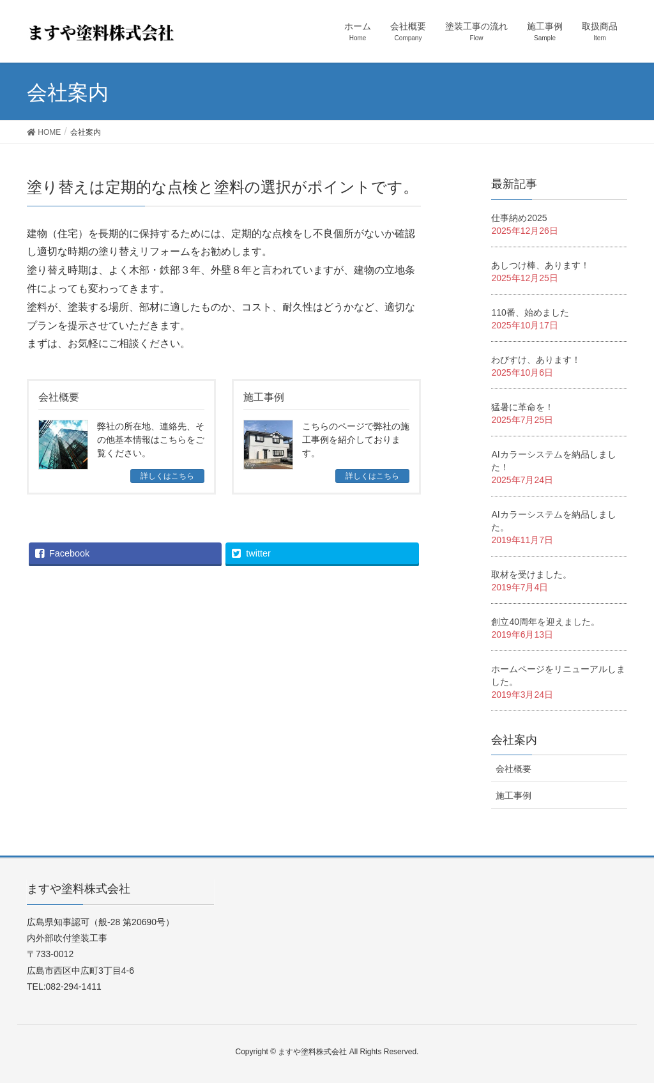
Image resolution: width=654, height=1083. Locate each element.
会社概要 (513, 769)
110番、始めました (529, 312)
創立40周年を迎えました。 (545, 622)
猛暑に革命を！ (522, 407)
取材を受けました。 (531, 574)
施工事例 (513, 795)
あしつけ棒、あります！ (540, 265)
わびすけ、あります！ (536, 360)
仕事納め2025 (519, 218)
